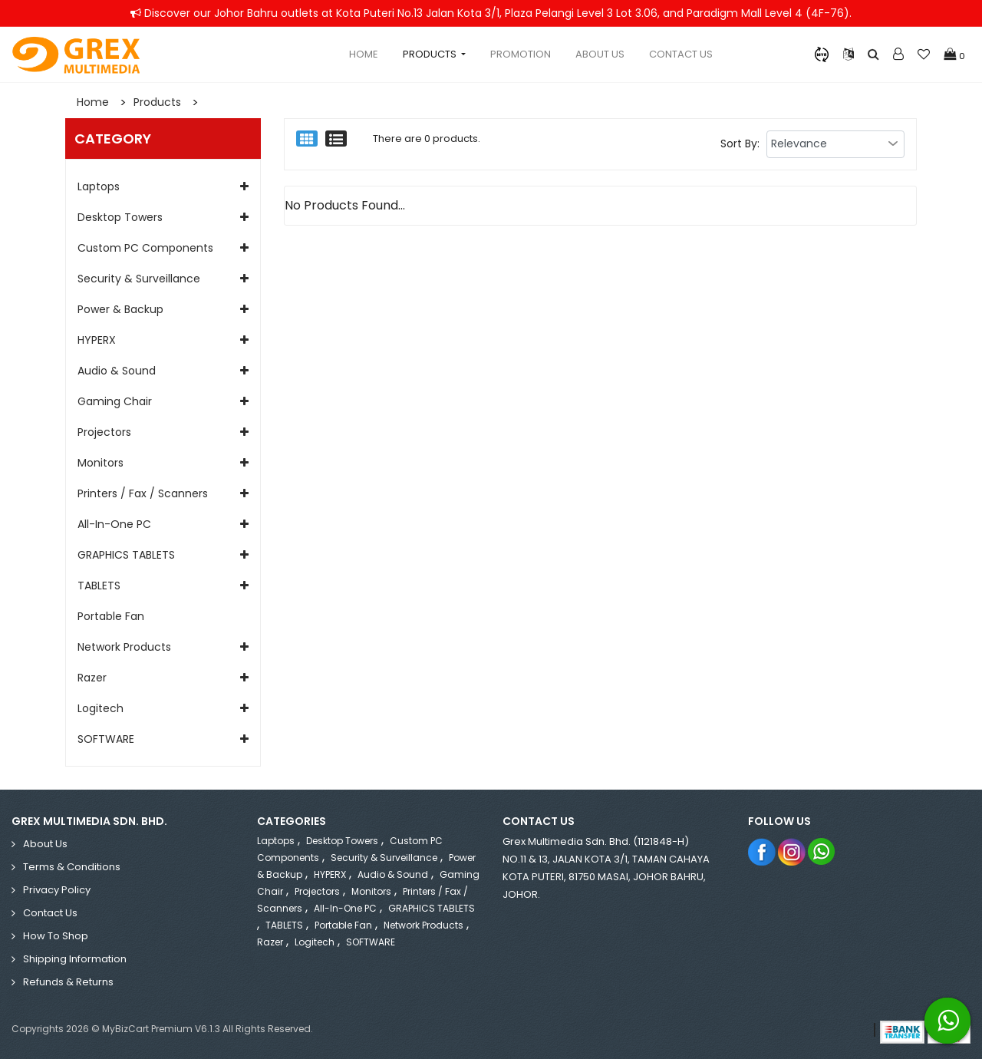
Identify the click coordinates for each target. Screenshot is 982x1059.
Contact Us (681, 54)
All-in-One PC (114, 524)
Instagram (792, 851)
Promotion (520, 54)
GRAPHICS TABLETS (126, 554)
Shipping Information (75, 959)
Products (157, 102)
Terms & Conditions (71, 866)
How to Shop (55, 936)
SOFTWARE (105, 739)
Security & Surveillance (138, 278)
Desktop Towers (120, 217)
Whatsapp (822, 851)
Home (363, 54)
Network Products (124, 647)
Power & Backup (120, 309)
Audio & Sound (116, 370)
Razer (92, 677)
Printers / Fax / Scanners (142, 493)
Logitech (100, 708)
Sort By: (740, 143)
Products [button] (431, 54)
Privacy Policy (57, 889)
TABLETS (98, 585)
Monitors (100, 462)
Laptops (98, 186)
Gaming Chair (114, 401)
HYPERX (96, 340)
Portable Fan (110, 616)
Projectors (104, 432)
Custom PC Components (145, 248)
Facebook (762, 851)
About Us (599, 54)
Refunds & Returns (68, 982)
